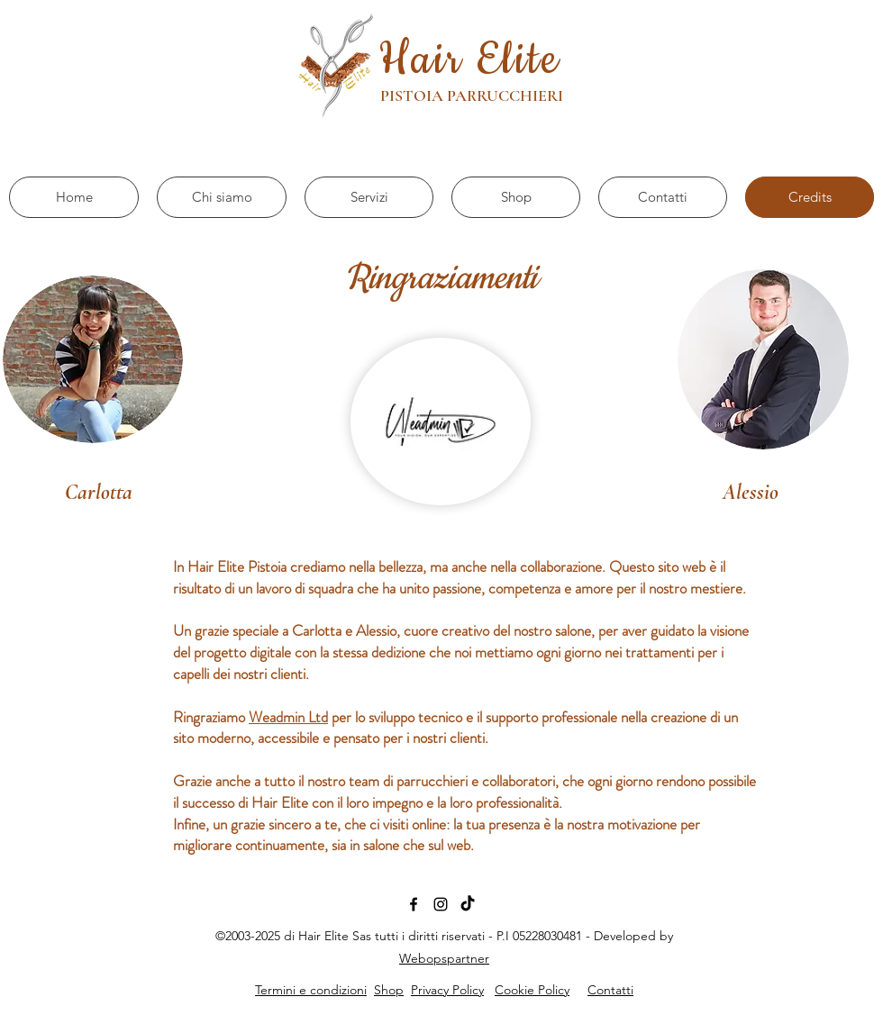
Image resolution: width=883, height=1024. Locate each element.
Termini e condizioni (311, 990)
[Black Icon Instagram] (441, 904)
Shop (389, 990)
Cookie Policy (532, 990)
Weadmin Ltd (288, 717)
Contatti (610, 990)
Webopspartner (444, 958)
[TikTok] (468, 904)
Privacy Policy (447, 990)
